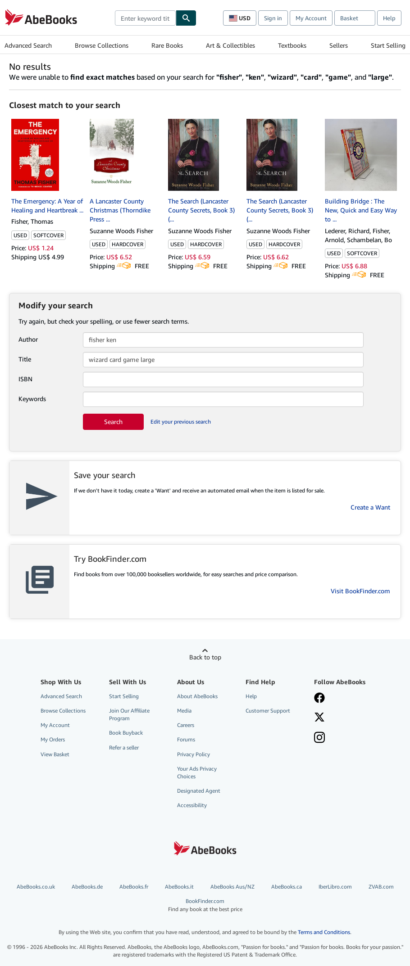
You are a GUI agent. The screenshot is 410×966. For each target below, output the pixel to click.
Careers (185, 725)
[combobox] (145, 18)
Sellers (338, 45)
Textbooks (292, 45)
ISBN (25, 379)
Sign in (273, 18)
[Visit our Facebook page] (319, 698)
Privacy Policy (193, 754)
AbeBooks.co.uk (36, 886)
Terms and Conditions (324, 932)
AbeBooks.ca (286, 886)
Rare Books (167, 45)
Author (28, 339)
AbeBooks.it (179, 886)
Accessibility (192, 805)
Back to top (205, 657)
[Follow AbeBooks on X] (319, 718)
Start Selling (388, 45)
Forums (186, 739)
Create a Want (370, 507)
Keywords (32, 398)
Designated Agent (198, 790)
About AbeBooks (197, 696)
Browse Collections (101, 45)
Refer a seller (124, 747)
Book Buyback (126, 732)
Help (389, 18)
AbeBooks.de (87, 886)
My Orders (53, 739)
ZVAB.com (381, 886)
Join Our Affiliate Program (129, 714)
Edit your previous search (180, 421)
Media (184, 710)
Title (24, 359)
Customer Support (268, 710)
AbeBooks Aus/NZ (232, 886)
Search (113, 421)
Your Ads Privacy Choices (197, 772)
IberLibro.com (335, 886)
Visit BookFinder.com (360, 591)
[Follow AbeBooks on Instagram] (319, 738)
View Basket (55, 754)
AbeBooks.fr (133, 886)
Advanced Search (28, 45)
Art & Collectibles (230, 45)
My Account (311, 18)
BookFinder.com (205, 905)
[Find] (186, 18)
